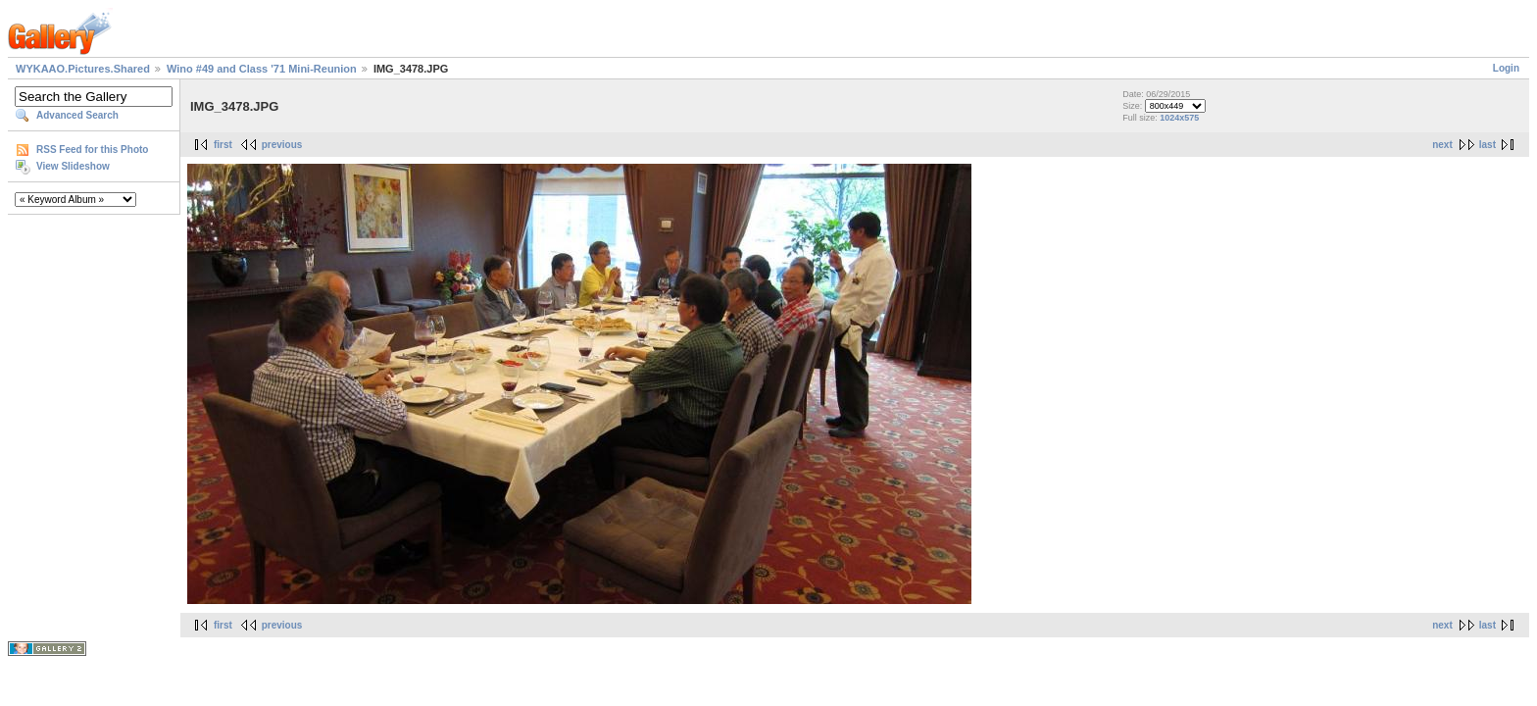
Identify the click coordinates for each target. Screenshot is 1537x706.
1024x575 (1179, 118)
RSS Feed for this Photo (92, 149)
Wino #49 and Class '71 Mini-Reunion (262, 69)
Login (1506, 68)
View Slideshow (73, 166)
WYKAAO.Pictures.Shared (83, 69)
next (1442, 144)
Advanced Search (77, 115)
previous (282, 144)
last (1487, 144)
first (223, 144)
